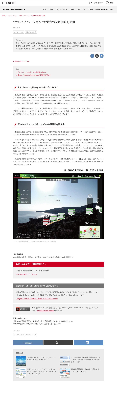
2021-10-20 (16, 28)
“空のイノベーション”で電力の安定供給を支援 (44, 22)
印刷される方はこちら (21, 61)
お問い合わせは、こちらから (26, 274)
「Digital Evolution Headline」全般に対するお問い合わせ (37, 299)
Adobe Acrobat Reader (45, 311)
